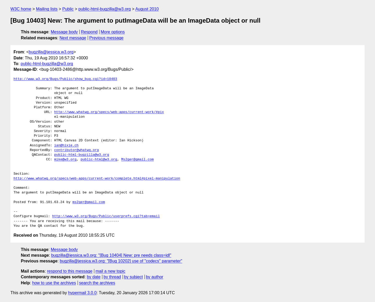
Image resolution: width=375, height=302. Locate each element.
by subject (133, 277)
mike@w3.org (65, 159)
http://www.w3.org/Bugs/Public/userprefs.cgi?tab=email (106, 216)
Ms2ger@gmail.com (137, 159)
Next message (73, 38)
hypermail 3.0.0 (82, 293)
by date (93, 277)
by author (154, 277)
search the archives (97, 283)
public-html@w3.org (98, 159)
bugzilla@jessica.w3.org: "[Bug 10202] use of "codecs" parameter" (121, 261)
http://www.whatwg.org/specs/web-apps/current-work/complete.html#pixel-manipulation (97, 178)
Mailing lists (47, 9)
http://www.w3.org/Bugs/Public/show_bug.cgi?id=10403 (65, 79)
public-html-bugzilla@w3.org (104, 9)
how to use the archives (54, 283)
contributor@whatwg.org (76, 150)
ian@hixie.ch (66, 145)
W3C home (20, 9)
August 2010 (147, 9)
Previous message (106, 38)
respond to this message (69, 271)
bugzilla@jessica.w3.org (51, 52)
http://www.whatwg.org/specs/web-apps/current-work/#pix (109, 112)
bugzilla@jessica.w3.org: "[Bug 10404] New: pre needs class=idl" (111, 255)
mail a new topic (111, 271)
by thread (112, 277)
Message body (64, 32)
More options (113, 32)
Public (68, 9)
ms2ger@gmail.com (88, 202)
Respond (89, 32)
